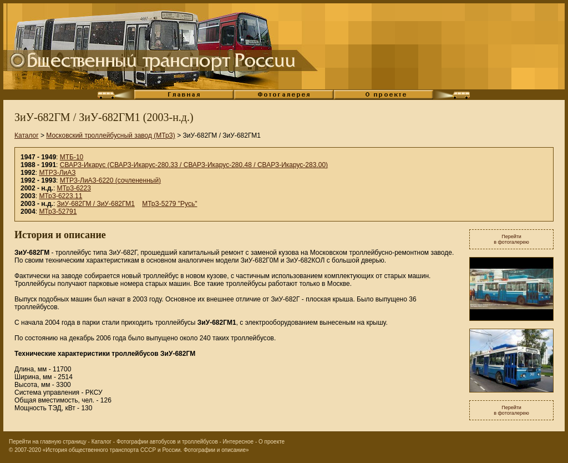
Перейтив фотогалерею (511, 239)
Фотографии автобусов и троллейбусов (167, 442)
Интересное (238, 442)
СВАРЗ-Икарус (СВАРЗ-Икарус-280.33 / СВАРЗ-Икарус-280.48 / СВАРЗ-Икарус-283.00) (194, 165)
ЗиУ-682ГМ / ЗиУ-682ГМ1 (96, 204)
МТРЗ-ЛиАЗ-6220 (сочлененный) (110, 180)
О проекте (271, 442)
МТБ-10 (72, 157)
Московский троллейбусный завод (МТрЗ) (110, 135)
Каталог (26, 135)
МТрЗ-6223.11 (60, 196)
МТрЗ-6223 (74, 188)
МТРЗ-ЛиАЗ (57, 173)
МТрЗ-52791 (58, 211)
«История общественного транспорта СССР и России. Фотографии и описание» (146, 450)
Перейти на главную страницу (48, 442)
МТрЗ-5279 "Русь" (169, 204)
